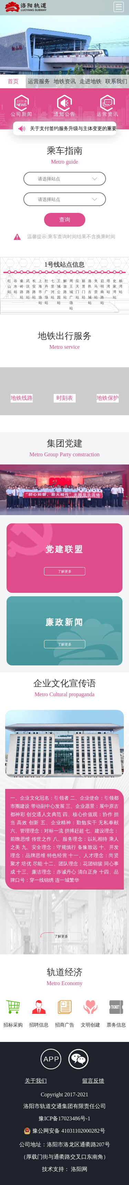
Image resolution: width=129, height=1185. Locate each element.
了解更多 (61, 936)
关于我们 (36, 1081)
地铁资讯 (65, 81)
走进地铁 (90, 81)
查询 (64, 219)
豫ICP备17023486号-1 (64, 1118)
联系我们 (116, 81)
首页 (13, 81)
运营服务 (39, 81)
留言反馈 (93, 1081)
